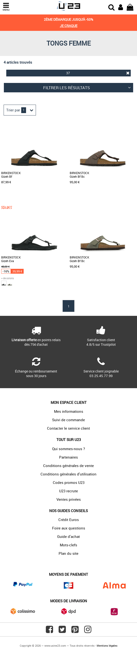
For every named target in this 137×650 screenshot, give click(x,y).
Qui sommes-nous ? (68, 448)
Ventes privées (68, 499)
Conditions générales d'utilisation (68, 474)
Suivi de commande (68, 419)
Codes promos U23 (68, 482)
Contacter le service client (68, 428)
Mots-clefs (68, 544)
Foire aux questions (68, 528)
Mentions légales (107, 645)
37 (98, 73)
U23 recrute (68, 490)
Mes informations (68, 411)
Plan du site (68, 553)
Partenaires (68, 457)
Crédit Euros (68, 519)
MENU (6, 7)
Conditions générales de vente (68, 465)
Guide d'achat (68, 536)
